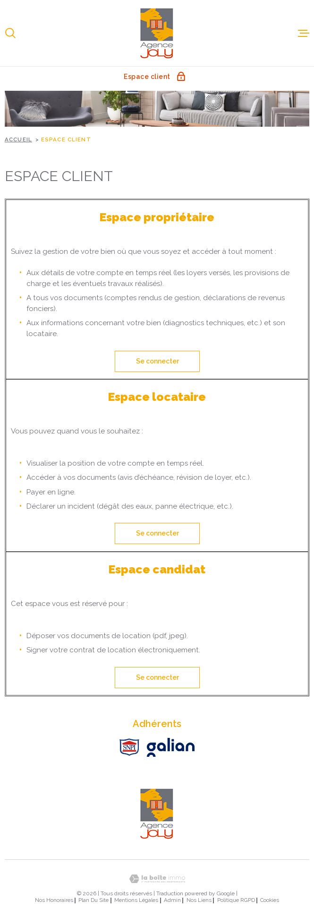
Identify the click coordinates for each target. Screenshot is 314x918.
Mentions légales (136, 900)
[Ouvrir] (10, 33)
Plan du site (93, 900)
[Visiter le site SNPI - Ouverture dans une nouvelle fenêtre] (129, 747)
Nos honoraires (54, 900)
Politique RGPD (236, 900)
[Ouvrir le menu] (303, 33)
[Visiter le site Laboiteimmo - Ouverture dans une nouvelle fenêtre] (157, 879)
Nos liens (199, 900)
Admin (172, 900)
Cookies (269, 900)
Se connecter (157, 361)
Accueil (18, 139)
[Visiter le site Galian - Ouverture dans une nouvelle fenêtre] (171, 747)
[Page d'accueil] (157, 33)
